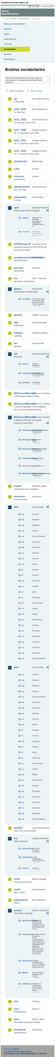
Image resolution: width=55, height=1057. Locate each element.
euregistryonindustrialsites (23, 257)
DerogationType (27, 440)
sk (23, 653)
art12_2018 (20, 119)
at (23, 514)
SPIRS (25, 973)
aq (15, 98)
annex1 (25, 364)
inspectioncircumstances (27, 373)
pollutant (26, 382)
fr (22, 575)
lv (23, 608)
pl (23, 625)
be (23, 520)
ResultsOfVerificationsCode (27, 449)
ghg (16, 322)
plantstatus (27, 857)
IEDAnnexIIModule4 (23, 417)
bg (23, 525)
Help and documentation (14, 24)
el (23, 558)
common (19, 176)
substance (26, 984)
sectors (25, 868)
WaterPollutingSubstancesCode (27, 473)
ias (15, 343)
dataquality (20, 197)
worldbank (20, 1029)
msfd (17, 879)
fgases (17, 289)
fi (22, 570)
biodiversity (20, 161)
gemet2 (18, 315)
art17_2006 (20, 130)
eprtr (16, 207)
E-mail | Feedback (12, 1049)
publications (21, 900)
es (23, 564)
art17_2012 (20, 140)
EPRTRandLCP (22, 244)
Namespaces (9, 59)
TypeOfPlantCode (27, 458)
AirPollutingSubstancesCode (27, 430)
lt (22, 597)
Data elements (10, 39)
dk (23, 547)
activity (25, 218)
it (22, 592)
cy (23, 531)
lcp (15, 838)
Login (33, 6)
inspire (18, 486)
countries (26, 299)
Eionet (14, 19)
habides (18, 333)
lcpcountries (27, 848)
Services (7, 54)
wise (16, 1019)
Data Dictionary (24, 19)
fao (15, 278)
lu (23, 603)
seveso (18, 910)
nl (23, 620)
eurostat (18, 268)
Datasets (8, 29)
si (23, 647)
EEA (15, 2)
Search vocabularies (17, 91)
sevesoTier (27, 961)
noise (17, 889)
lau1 (16, 507)
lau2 (16, 667)
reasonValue (27, 934)
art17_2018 (20, 151)
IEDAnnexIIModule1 (23, 393)
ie (23, 586)
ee (23, 553)
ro (23, 636)
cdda (16, 169)
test (16, 1001)
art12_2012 (20, 109)
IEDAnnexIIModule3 (23, 404)
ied (15, 354)
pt (23, 631)
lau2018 (18, 828)
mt (23, 614)
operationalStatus (27, 920)
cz (23, 536)
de (23, 542)
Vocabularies (10, 49)
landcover (19, 496)
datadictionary (22, 187)
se (23, 642)
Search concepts (36, 91)
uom (16, 1009)
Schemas (8, 44)
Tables (7, 34)
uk (23, 658)
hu (23, 581)
